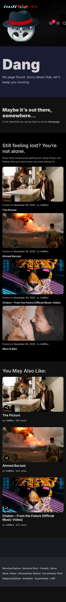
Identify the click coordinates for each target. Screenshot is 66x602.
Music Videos (9, 573)
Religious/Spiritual (11, 578)
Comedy (44, 568)
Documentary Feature (29, 573)
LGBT (52, 578)
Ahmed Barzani (11, 256)
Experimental (41, 578)
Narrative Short (30, 568)
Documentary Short (52, 573)
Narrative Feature (11, 568)
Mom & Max (9, 348)
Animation (28, 578)
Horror (53, 568)
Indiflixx (44, 205)
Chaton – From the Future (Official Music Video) (31, 302)
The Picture (9, 210)
